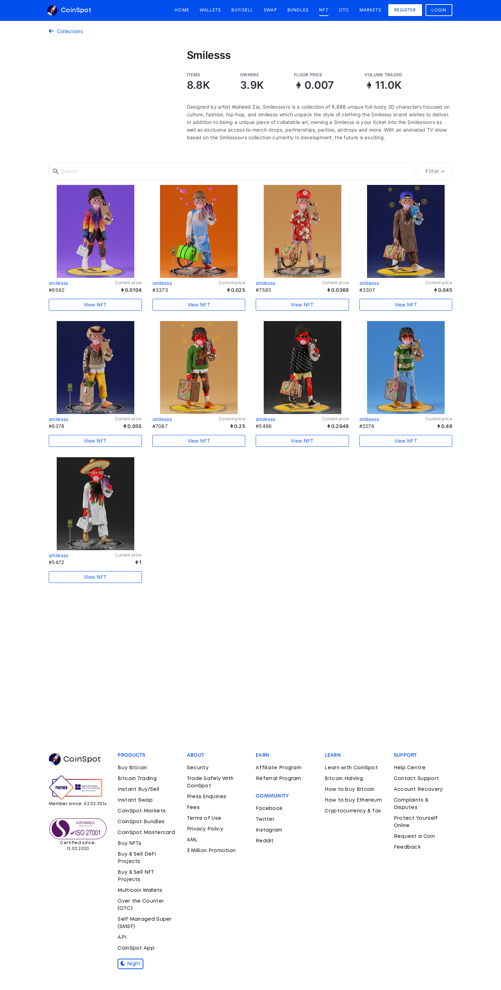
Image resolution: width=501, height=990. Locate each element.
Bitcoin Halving (344, 779)
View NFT (95, 304)
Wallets (210, 10)
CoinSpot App (136, 948)
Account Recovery (418, 789)
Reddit (265, 841)
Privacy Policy (205, 829)
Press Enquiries (206, 797)
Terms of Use (204, 818)
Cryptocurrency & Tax (353, 811)
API (122, 937)
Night (130, 964)
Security (197, 768)
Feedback (407, 847)
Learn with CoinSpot (351, 768)
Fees (193, 807)
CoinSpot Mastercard (146, 833)
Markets (370, 10)
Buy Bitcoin (132, 768)
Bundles (298, 10)
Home (182, 10)
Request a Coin (414, 836)
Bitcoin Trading (137, 779)
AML (192, 840)
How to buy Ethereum (353, 800)
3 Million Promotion (211, 851)
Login (439, 10)
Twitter (265, 819)
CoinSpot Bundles (141, 822)
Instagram (269, 830)
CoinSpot (69, 10)
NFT (323, 10)
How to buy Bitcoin (349, 789)
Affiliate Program (278, 768)
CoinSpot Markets (142, 811)
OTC (344, 10)
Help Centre (410, 768)
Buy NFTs (129, 843)
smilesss (58, 283)
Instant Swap (135, 800)
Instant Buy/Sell (138, 789)
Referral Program (278, 779)
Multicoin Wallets (140, 890)
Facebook (269, 808)
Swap (270, 10)
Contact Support (416, 779)
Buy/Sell (242, 10)
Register (405, 10)
